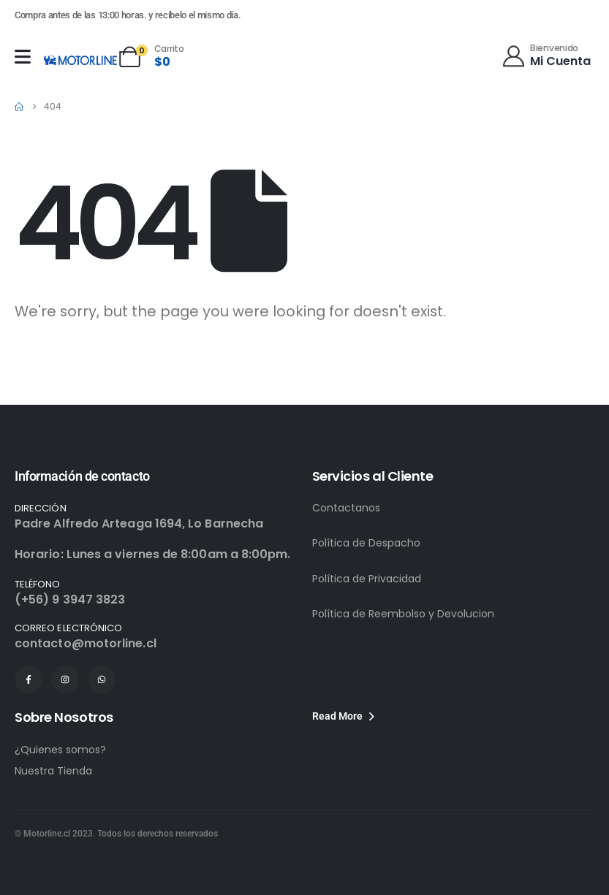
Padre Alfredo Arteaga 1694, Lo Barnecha (139, 523)
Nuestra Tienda (53, 770)
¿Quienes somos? (60, 749)
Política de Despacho (366, 543)
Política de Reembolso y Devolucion (403, 613)
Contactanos (346, 507)
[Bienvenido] (546, 55)
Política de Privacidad (366, 578)
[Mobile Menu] (23, 56)
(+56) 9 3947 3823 (70, 599)
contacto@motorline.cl (85, 643)
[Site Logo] (80, 60)
